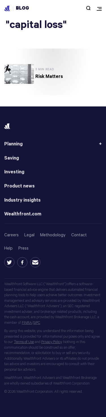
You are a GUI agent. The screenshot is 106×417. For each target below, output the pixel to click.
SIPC (36, 323)
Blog (22, 8)
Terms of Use (24, 342)
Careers (11, 235)
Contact (79, 235)
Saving (11, 158)
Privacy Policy (51, 342)
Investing (14, 172)
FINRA (27, 323)
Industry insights (22, 200)
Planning (13, 144)
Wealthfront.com (22, 214)
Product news (19, 186)
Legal (29, 235)
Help (8, 248)
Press (23, 248)
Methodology (53, 235)
